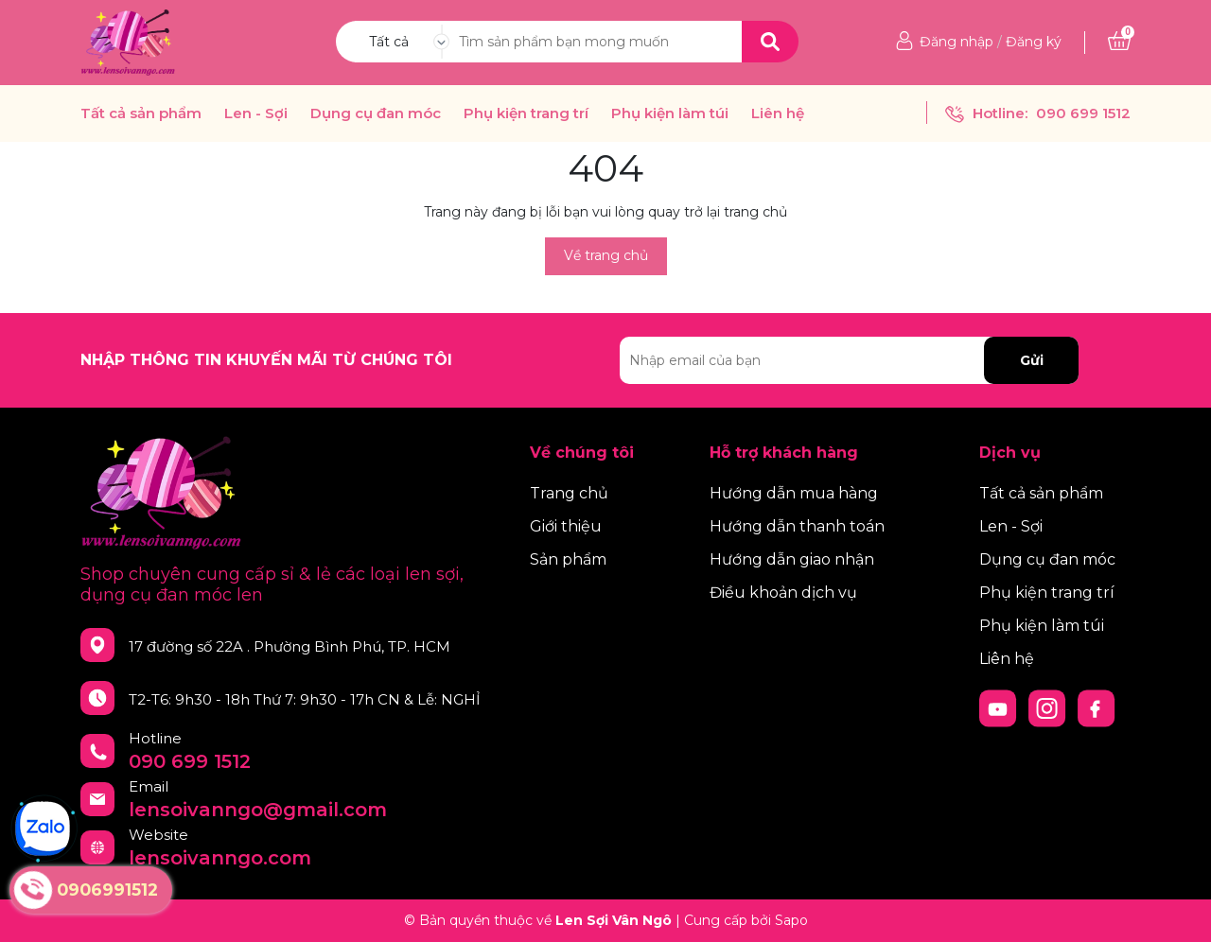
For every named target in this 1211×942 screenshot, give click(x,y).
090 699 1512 (1083, 113)
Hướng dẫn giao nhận (792, 559)
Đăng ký (1034, 41)
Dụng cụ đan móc (375, 113)
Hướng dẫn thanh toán (797, 526)
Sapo (791, 920)
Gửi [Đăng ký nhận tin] (1032, 360)
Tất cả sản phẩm (141, 113)
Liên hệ (777, 113)
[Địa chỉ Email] (849, 360)
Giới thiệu (566, 526)
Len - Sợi (256, 113)
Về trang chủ (606, 255)
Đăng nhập (956, 41)
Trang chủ (569, 493)
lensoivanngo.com (220, 857)
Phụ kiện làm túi (669, 113)
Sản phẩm (568, 559)
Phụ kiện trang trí (526, 113)
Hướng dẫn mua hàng (794, 493)
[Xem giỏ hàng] (1119, 41)
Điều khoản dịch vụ (783, 593)
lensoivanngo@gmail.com (258, 809)
